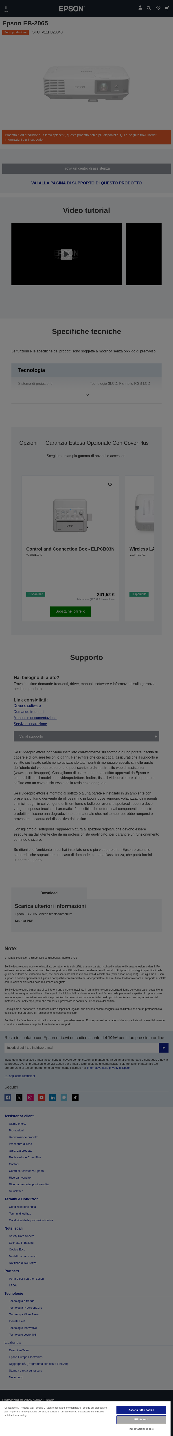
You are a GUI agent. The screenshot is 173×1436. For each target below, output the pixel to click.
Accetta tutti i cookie (141, 1410)
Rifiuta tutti (141, 1419)
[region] (85, 1418)
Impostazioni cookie (141, 1428)
